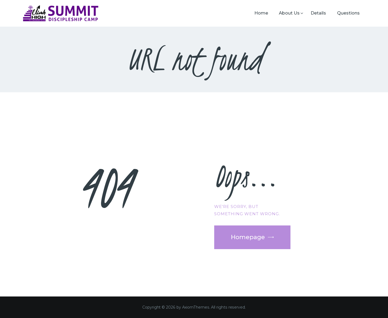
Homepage (248, 237)
